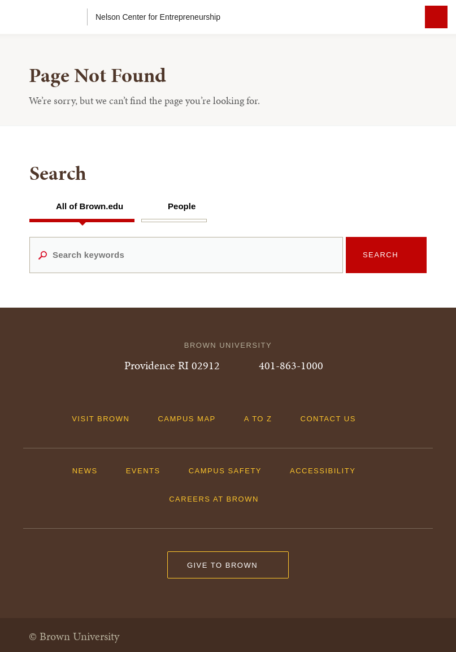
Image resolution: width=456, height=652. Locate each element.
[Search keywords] (186, 255)
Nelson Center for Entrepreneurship (157, 16)
